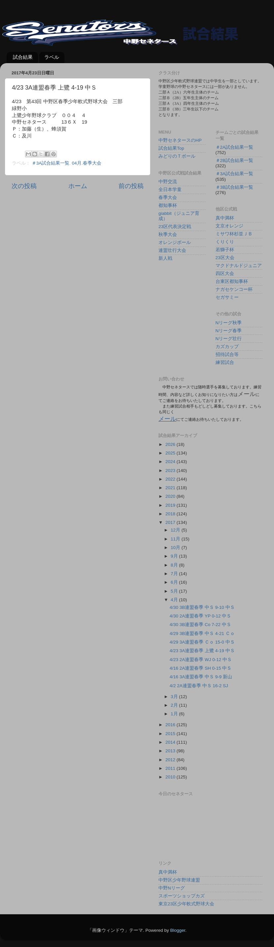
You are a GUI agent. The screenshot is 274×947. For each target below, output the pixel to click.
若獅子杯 (225, 249)
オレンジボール (174, 242)
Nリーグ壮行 (229, 338)
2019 (171, 505)
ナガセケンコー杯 (234, 289)
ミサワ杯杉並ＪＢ (234, 233)
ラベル (51, 57)
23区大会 (225, 257)
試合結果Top (171, 148)
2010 (171, 776)
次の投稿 (24, 185)
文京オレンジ (229, 225)
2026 (171, 444)
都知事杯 (167, 205)
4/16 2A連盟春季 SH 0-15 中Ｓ (201, 668)
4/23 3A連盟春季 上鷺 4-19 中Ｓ (202, 650)
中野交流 (167, 181)
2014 (171, 742)
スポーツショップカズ (181, 895)
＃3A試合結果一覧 (51, 163)
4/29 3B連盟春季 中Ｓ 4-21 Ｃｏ (202, 633)
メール (167, 418)
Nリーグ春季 (229, 330)
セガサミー (227, 297)
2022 (171, 479)
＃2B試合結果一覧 (235, 160)
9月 (175, 556)
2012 (171, 759)
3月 (175, 696)
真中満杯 (225, 218)
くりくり (225, 241)
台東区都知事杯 (232, 281)
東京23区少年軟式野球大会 (186, 903)
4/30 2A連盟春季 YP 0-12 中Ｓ (200, 615)
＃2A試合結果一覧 (235, 147)
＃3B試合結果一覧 (235, 187)
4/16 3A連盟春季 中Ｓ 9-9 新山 (201, 676)
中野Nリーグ (171, 888)
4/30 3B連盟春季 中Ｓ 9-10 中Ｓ (202, 607)
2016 (171, 724)
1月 (175, 713)
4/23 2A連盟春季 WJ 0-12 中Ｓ (201, 659)
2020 (171, 496)
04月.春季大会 (86, 163)
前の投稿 (131, 185)
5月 (175, 591)
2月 (175, 705)
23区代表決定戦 (174, 226)
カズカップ (227, 346)
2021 (171, 487)
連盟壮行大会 (172, 250)
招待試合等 (227, 354)
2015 (171, 733)
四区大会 (225, 273)
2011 (171, 768)
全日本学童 (170, 189)
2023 (171, 470)
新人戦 (165, 258)
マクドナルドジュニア (239, 265)
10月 (176, 547)
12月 (176, 530)
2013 (171, 750)
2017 (171, 522)
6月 (175, 582)
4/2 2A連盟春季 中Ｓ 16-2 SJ (199, 685)
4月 (175, 599)
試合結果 (23, 57)
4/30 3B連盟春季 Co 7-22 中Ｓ (200, 624)
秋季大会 (167, 234)
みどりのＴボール (176, 156)
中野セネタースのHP (180, 140)
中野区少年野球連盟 (179, 880)
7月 (175, 573)
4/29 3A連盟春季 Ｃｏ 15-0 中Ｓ (202, 642)
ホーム (77, 185)
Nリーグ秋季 (229, 322)
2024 (171, 461)
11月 (176, 538)
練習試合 (225, 362)
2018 (171, 513)
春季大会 (167, 197)
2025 (171, 453)
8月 (175, 565)
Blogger (177, 930)
